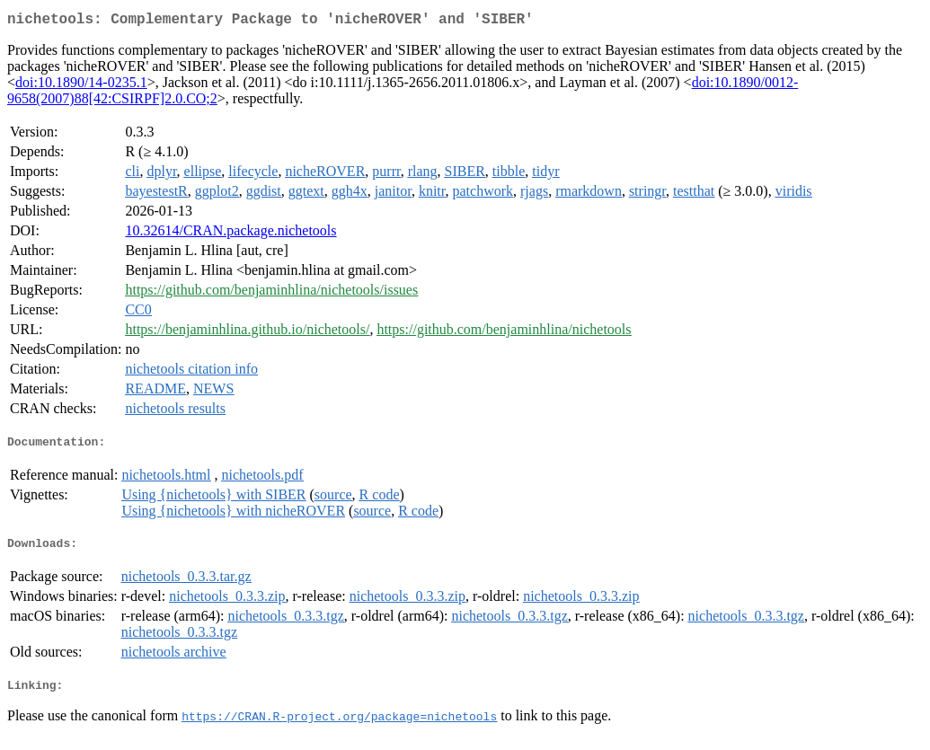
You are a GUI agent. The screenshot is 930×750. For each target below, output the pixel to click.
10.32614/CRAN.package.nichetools (230, 234)
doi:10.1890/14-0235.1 (81, 85)
